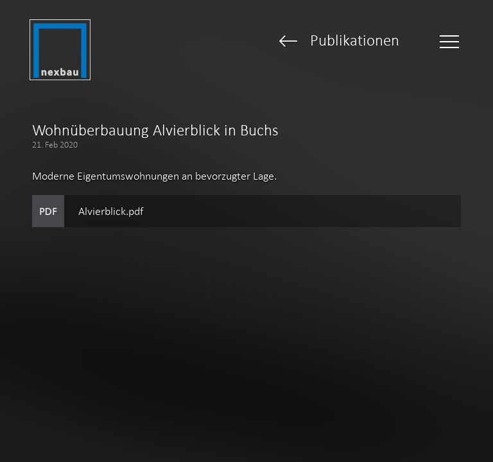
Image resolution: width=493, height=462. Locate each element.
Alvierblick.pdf (110, 211)
